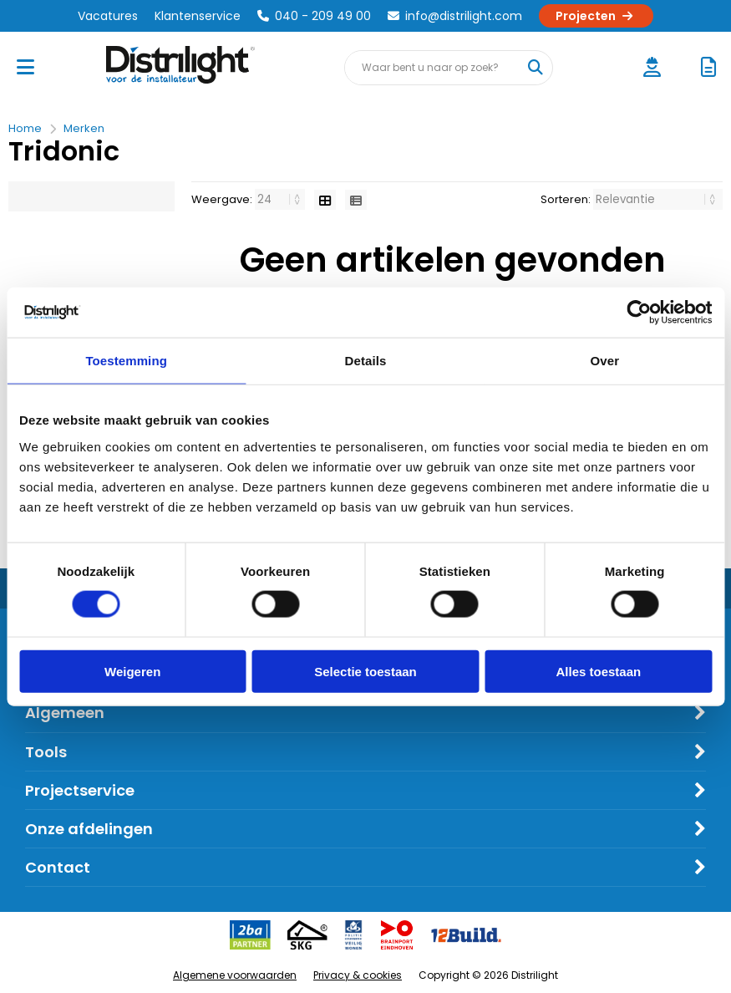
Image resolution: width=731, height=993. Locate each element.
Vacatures (108, 16)
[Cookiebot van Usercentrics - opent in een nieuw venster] (639, 312)
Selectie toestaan (365, 671)
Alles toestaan (598, 671)
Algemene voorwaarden (235, 975)
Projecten (596, 16)
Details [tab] (366, 361)
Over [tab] (605, 361)
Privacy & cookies (357, 975)
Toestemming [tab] (126, 361)
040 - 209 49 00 (314, 16)
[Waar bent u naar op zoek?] (534, 67)
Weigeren (132, 671)
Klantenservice (198, 16)
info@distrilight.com (455, 16)
